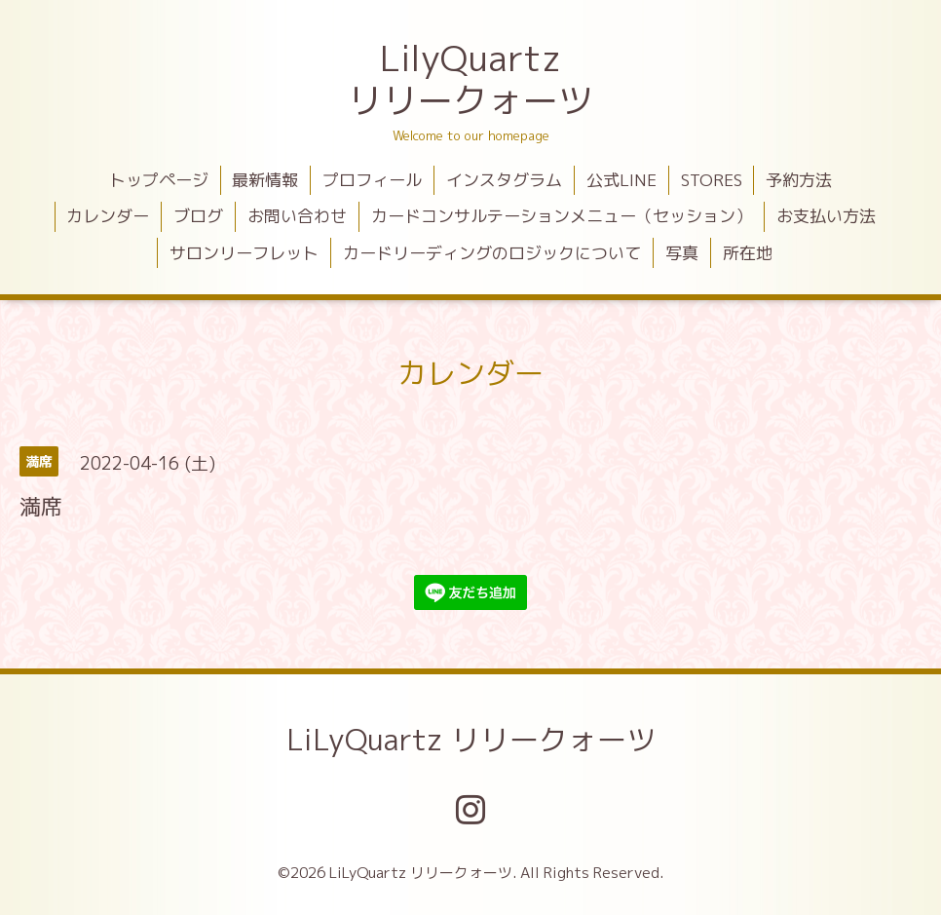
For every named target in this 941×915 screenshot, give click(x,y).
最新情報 (265, 180)
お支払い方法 (826, 216)
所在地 (747, 253)
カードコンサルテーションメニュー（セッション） (561, 216)
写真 (681, 253)
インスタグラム (504, 180)
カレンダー (107, 216)
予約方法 (799, 180)
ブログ (198, 216)
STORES (711, 180)
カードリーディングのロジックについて (492, 253)
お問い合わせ (297, 216)
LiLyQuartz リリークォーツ (471, 739)
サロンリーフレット (244, 253)
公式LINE (621, 180)
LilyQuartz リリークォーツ (470, 79)
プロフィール (372, 180)
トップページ (158, 180)
